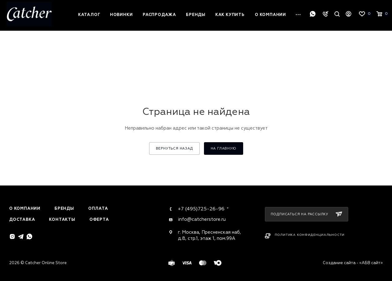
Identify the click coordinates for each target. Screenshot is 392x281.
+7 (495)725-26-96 (201, 208)
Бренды (64, 208)
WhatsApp (313, 14)
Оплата (98, 208)
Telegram (21, 236)
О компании (24, 208)
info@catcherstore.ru (202, 219)
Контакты (62, 219)
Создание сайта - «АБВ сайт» (353, 262)
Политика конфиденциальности (310, 235)
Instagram (12, 236)
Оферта (99, 219)
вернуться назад (174, 148)
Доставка (22, 219)
